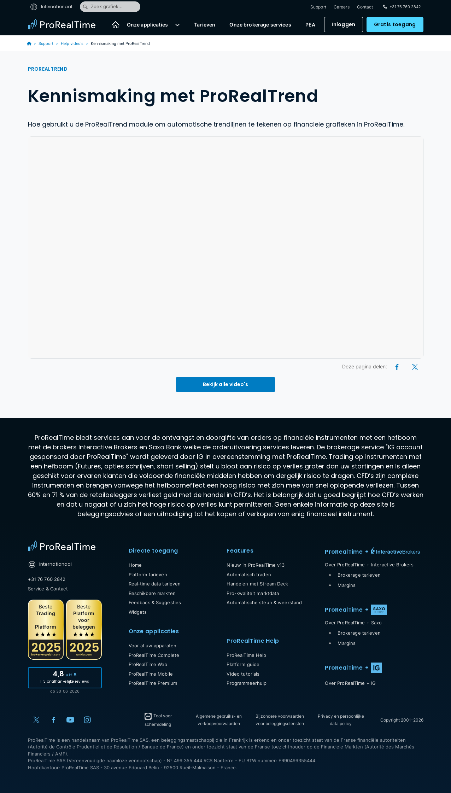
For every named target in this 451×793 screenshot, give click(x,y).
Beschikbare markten (152, 593)
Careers (342, 7)
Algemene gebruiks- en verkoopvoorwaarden (219, 719)
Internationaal (51, 7)
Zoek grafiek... (102, 7)
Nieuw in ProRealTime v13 (256, 565)
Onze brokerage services (260, 25)
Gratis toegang (395, 24)
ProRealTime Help (246, 655)
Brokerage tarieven (359, 575)
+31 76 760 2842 (47, 579)
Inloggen (343, 24)
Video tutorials (243, 674)
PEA (310, 25)
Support (318, 7)
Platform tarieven (148, 574)
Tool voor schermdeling (158, 719)
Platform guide (243, 664)
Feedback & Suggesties (155, 602)
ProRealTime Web (148, 664)
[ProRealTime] (66, 25)
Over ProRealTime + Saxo (353, 622)
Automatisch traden (249, 574)
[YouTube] (70, 719)
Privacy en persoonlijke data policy (341, 719)
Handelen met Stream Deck (257, 584)
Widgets (138, 612)
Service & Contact (48, 588)
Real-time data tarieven (155, 584)
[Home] (115, 24)
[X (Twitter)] (414, 366)
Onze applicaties (147, 25)
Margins (347, 585)
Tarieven (204, 25)
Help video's (72, 43)
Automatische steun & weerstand (264, 602)
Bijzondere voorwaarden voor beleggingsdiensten (280, 719)
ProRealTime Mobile (151, 674)
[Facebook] (397, 366)
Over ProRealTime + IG (350, 683)
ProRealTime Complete (154, 655)
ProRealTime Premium (153, 683)
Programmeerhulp (246, 683)
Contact (365, 7)
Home (135, 565)
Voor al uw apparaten (153, 645)
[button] (177, 24)
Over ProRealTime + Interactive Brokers (369, 564)
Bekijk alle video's (225, 384)
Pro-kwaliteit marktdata (253, 593)
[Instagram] (87, 719)
